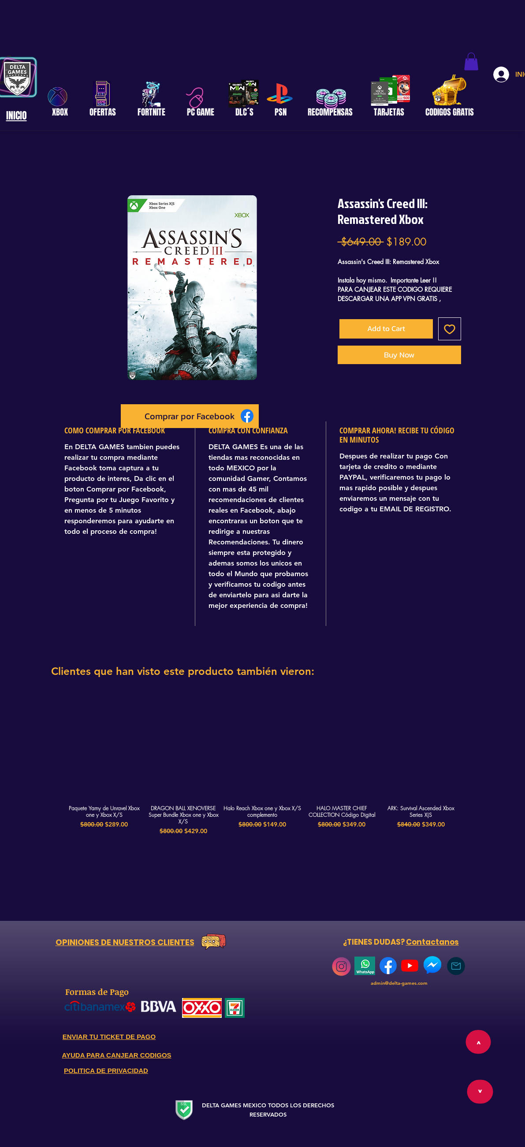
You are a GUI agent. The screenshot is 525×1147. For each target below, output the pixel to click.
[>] (480, 1092)
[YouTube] (409, 965)
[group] (263, 765)
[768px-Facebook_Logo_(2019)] (388, 965)
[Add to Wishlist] (449, 328)
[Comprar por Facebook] (190, 416)
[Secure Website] (184, 1110)
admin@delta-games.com (399, 983)
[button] (471, 61)
